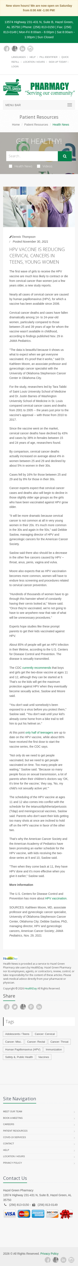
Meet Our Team (12, 1111)
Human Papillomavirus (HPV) (22, 1049)
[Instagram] (30, 49)
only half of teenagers (39, 732)
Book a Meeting (13, 1118)
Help (33, 57)
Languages (18, 57)
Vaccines (43, 1057)
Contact (8, 1143)
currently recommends (36, 667)
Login (15, 66)
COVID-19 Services (14, 1137)
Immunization (54, 1049)
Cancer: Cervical (45, 1034)
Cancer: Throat (59, 1041)
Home (16, 124)
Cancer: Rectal (36, 1041)
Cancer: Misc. (13, 1041)
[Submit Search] (65, 156)
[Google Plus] (14, 49)
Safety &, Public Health (19, 1057)
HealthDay (31, 988)
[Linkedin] (22, 49)
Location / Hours (34, 62)
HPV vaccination (56, 898)
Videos (44, 166)
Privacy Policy (12, 1163)
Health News (20, 166)
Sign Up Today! (58, 62)
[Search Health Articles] (32, 156)
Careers (8, 1124)
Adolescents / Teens (17, 1034)
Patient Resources (36, 124)
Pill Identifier (48, 57)
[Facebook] (7, 49)
